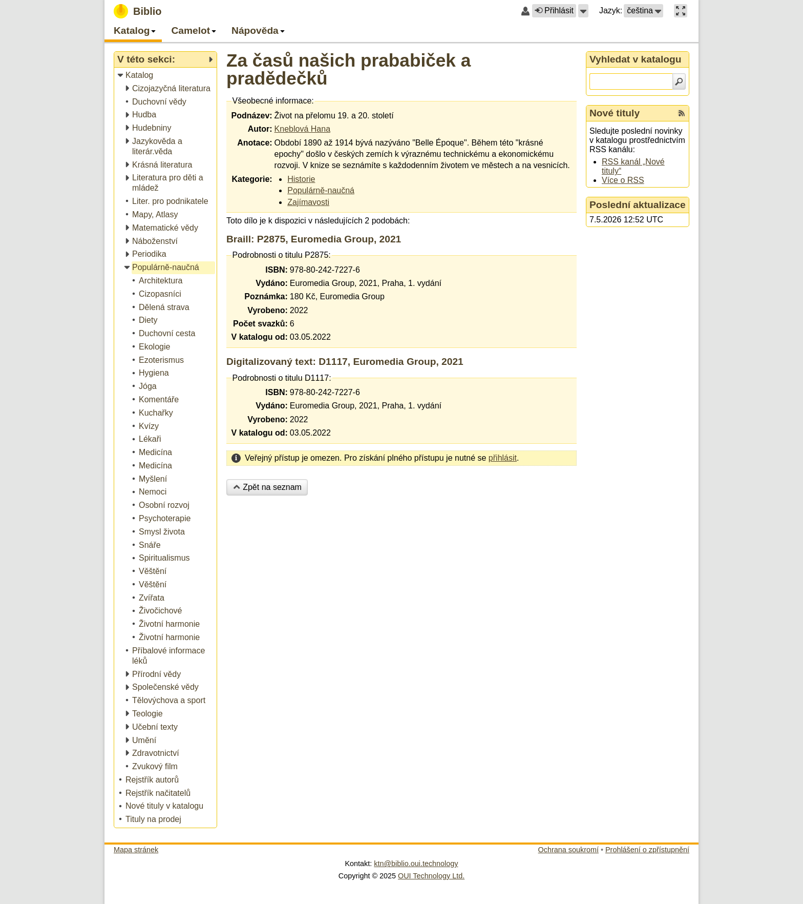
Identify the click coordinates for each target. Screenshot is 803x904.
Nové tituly (614, 113)
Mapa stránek (136, 850)
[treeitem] (166, 75)
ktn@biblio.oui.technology (416, 863)
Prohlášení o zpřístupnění (647, 850)
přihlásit (503, 458)
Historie (301, 179)
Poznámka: (265, 296)
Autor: (260, 129)
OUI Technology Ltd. (431, 876)
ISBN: (276, 269)
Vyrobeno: (267, 310)
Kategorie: (251, 179)
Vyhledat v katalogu (635, 59)
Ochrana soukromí (568, 850)
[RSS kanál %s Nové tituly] (682, 113)
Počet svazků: (260, 323)
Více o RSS (623, 180)
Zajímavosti (308, 202)
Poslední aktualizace (637, 204)
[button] (583, 10)
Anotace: (254, 142)
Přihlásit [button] (554, 10)
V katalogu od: (259, 337)
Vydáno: (272, 283)
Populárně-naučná (320, 190)
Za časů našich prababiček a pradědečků (348, 69)
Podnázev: (251, 115)
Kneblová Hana (302, 129)
